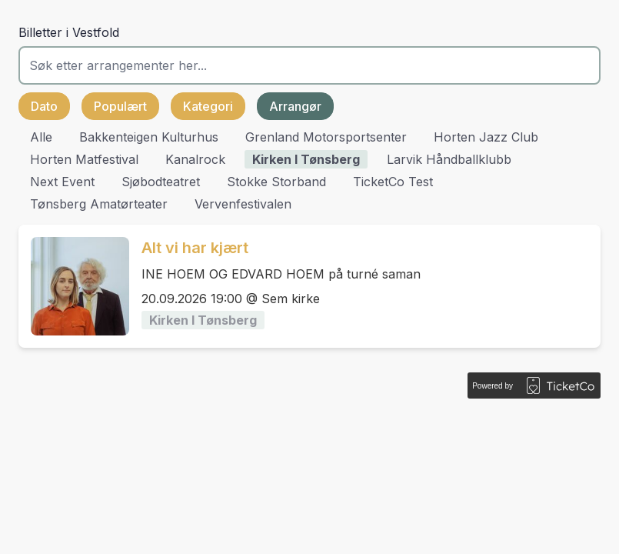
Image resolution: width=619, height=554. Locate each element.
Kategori (208, 106)
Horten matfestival (84, 159)
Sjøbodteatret (160, 181)
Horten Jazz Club (486, 137)
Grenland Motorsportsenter (326, 137)
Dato (44, 106)
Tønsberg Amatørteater (99, 204)
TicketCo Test (393, 181)
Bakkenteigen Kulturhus (148, 137)
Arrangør (295, 106)
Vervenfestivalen (243, 204)
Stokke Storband (276, 181)
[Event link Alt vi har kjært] (73, 286)
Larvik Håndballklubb (449, 159)
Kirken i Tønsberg (306, 159)
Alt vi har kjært (194, 248)
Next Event (62, 181)
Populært (120, 106)
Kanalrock (195, 159)
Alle (41, 137)
